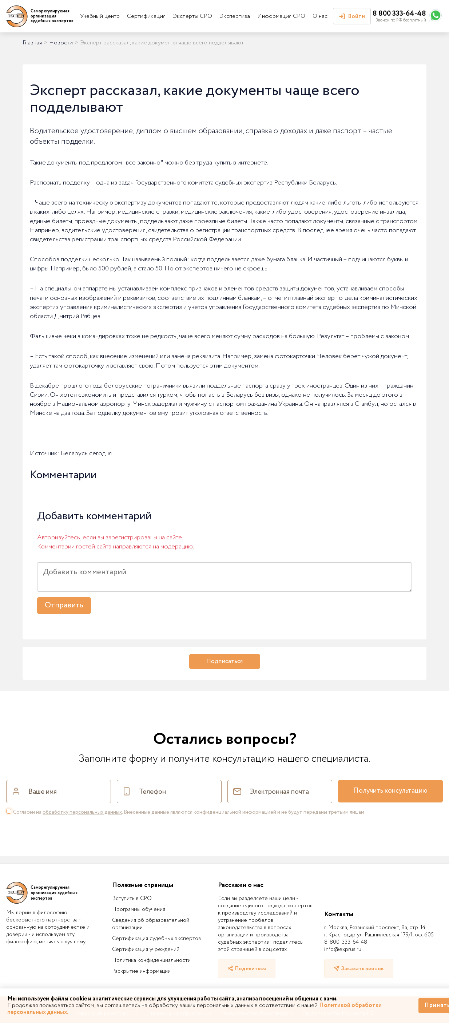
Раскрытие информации (141, 971)
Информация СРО (281, 16)
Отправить (64, 605)
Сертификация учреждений (145, 949)
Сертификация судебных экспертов (156, 939)
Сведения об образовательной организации (150, 924)
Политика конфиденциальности (151, 960)
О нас (320, 16)
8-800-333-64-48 (345, 942)
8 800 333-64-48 (399, 13)
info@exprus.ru (342, 949)
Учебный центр (100, 16)
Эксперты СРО (192, 16)
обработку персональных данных (82, 812)
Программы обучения (138, 909)
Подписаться (224, 661)
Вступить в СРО (132, 899)
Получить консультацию (390, 791)
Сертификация (146, 16)
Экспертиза (234, 16)
